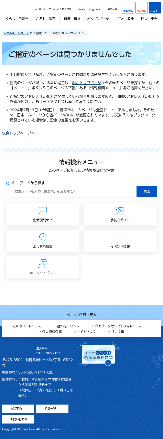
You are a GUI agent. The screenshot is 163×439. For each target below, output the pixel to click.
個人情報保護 (52, 331)
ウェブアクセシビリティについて (119, 326)
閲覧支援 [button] (113, 9)
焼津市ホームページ (16, 33)
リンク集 (117, 331)
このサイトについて (27, 326)
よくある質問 (64, 9)
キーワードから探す (28, 183)
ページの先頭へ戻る (81, 314)
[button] (141, 7)
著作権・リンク (68, 326)
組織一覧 (50, 408)
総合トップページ (86, 83)
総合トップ (45, 9)
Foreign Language (89, 9)
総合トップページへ (18, 133)
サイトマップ (86, 331)
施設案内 (16, 408)
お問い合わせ (19, 419)
